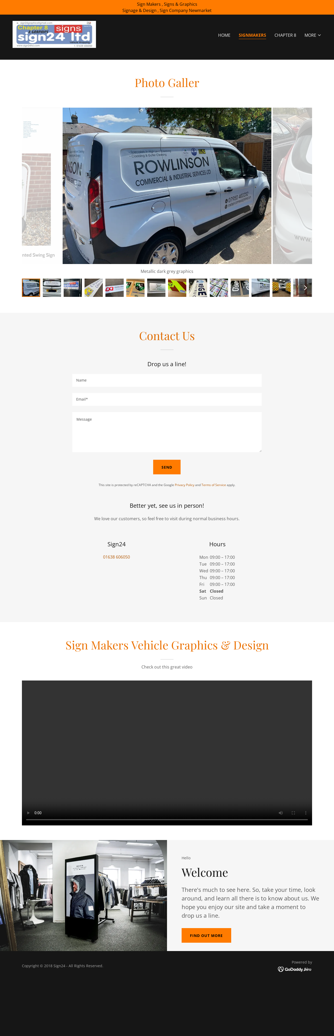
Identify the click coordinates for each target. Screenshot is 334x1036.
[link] (54, 34)
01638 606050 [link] (116, 557)
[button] (313, 35)
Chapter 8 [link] (285, 35)
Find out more (206, 935)
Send (167, 467)
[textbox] (166, 380)
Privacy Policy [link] (184, 485)
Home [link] (224, 35)
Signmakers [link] (252, 35)
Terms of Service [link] (213, 485)
